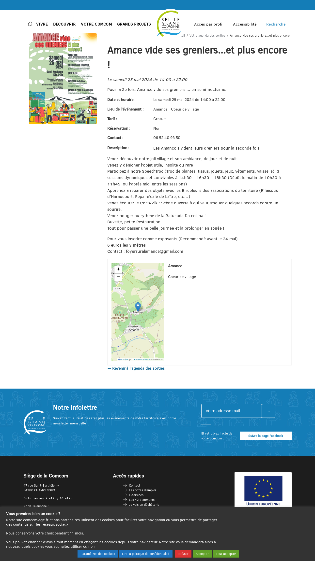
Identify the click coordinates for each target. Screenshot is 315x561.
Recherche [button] (276, 24)
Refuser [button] (183, 553)
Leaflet (123, 359)
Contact (134, 485)
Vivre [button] (42, 24)
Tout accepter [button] (226, 553)
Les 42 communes (142, 499)
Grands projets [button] (134, 24)
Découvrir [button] (64, 24)
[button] (138, 307)
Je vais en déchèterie (144, 504)
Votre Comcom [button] (96, 24)
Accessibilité (245, 24)
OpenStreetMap (141, 359)
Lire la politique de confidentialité (146, 553)
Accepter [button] (202, 553)
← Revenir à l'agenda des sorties (136, 368)
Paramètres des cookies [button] (97, 553)
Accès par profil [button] (208, 24)
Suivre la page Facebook (265, 436)
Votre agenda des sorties (207, 35)
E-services (136, 495)
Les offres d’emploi (142, 490)
